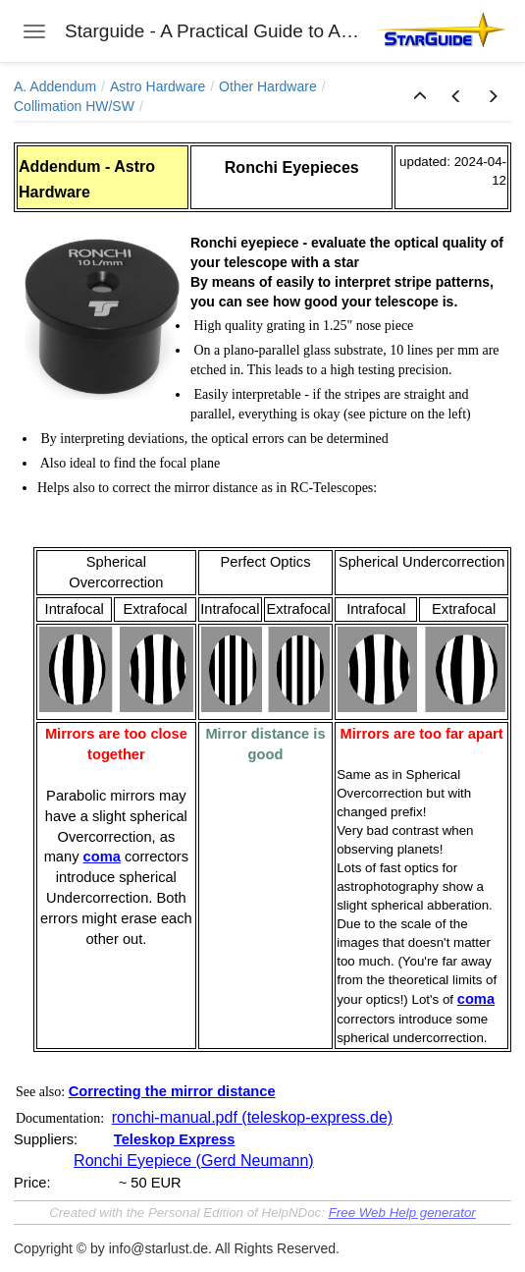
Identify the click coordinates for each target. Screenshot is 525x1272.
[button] (420, 97)
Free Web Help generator (402, 1212)
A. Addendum (55, 86)
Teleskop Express (175, 1139)
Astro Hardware (157, 86)
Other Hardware (268, 86)
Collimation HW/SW (74, 106)
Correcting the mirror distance (172, 1091)
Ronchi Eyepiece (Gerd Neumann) (194, 1160)
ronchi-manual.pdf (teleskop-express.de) (252, 1117)
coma (102, 856)
